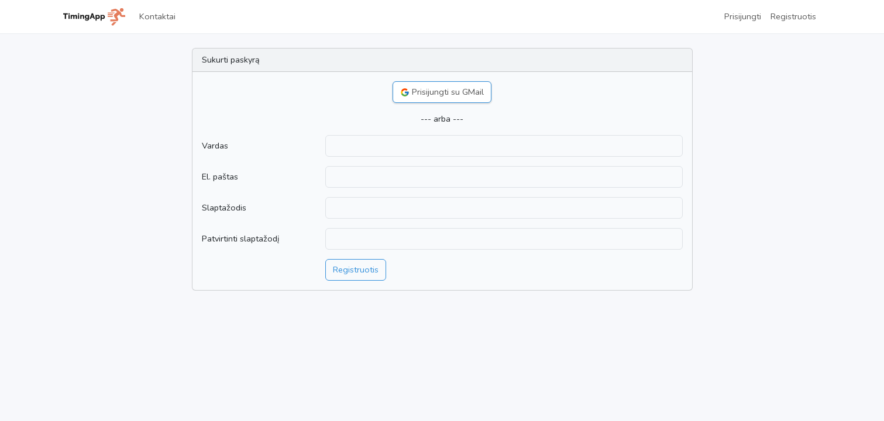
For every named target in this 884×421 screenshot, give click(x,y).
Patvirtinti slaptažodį (240, 238)
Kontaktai (157, 16)
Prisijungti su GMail (442, 92)
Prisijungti (742, 16)
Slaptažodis (224, 207)
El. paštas (220, 176)
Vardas (215, 145)
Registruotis (793, 16)
